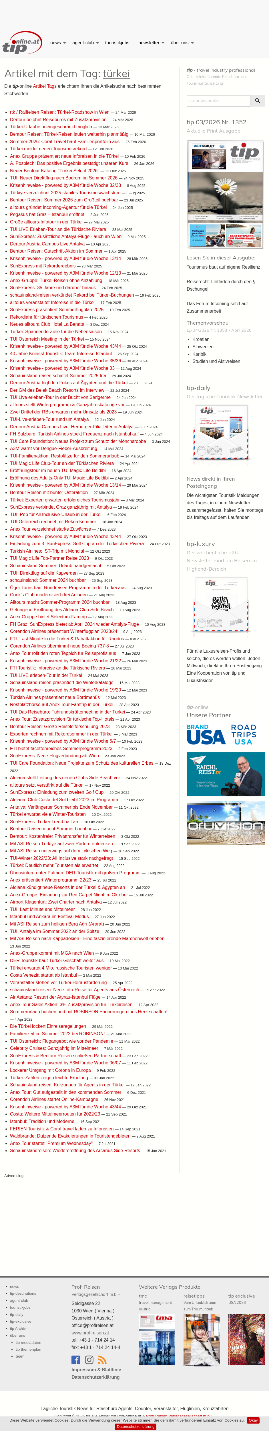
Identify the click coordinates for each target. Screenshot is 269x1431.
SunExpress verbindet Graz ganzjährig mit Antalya (61, 507)
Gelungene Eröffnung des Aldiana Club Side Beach (62, 609)
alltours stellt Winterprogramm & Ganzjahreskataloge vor (68, 404)
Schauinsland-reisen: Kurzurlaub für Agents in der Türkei (68, 1084)
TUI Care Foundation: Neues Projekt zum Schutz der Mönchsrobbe (78, 441)
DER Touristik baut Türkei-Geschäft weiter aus (57, 960)
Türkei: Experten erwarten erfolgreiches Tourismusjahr (65, 499)
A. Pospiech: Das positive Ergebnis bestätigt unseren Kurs (69, 163)
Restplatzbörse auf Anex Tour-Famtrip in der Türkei (62, 704)
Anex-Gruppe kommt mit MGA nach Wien (52, 953)
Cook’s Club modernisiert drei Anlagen (49, 594)
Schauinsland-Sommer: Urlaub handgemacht (56, 565)
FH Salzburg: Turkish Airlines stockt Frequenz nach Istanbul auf (75, 433)
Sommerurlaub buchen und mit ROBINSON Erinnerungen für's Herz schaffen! (89, 1011)
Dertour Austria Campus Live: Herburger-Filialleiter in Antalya (72, 426)
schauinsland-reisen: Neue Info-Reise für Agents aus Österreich (75, 989)
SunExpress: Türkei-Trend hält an (44, 821)
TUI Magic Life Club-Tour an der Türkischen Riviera (62, 463)
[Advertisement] (135, 13)
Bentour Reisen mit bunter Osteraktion (49, 492)
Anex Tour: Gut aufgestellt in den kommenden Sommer (66, 1092)
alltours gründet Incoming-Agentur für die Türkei (59, 207)
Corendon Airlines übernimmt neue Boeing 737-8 (60, 645)
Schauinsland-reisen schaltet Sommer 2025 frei (58, 375)
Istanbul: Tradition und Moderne (42, 1121)
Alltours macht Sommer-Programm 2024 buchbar (60, 602)
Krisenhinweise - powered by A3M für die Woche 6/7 (63, 741)
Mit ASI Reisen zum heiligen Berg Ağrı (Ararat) (57, 924)
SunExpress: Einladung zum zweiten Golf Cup (57, 792)
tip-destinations (23, 1293)
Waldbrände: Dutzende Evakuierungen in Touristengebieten (71, 1136)
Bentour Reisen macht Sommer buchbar (51, 828)
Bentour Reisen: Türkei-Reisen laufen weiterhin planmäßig (70, 134)
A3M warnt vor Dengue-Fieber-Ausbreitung (54, 448)
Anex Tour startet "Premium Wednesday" (52, 1143)
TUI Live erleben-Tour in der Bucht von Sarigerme (61, 397)
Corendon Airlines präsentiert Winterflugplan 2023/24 (64, 631)
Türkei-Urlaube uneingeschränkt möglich (51, 126)
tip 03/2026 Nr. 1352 (216, 122)
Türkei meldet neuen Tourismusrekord (49, 148)
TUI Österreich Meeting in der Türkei (47, 338)
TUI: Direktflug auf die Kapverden (44, 572)
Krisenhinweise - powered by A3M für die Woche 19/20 (66, 689)
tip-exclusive (20, 1321)
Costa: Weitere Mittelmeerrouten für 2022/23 (55, 1114)
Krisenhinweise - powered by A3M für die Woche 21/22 (66, 660)
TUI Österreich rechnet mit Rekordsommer (53, 521)
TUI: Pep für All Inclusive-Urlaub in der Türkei (56, 514)
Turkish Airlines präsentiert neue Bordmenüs (55, 697)
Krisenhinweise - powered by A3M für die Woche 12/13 (66, 273)
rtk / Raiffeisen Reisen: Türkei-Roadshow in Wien (60, 112)
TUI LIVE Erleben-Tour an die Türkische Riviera (58, 229)
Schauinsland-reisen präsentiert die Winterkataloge (62, 682)
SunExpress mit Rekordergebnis (43, 265)
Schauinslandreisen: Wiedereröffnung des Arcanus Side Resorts (76, 1150)
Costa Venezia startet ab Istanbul (44, 975)
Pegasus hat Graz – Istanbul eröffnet (48, 214)
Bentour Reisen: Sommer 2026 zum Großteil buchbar (64, 199)
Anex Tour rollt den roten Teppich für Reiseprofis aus (63, 653)
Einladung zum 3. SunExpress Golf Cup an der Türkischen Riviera (77, 543)
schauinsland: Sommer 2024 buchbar (48, 580)
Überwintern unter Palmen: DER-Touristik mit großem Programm (76, 872)
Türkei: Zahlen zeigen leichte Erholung (49, 1077)
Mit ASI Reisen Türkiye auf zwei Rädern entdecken (62, 843)
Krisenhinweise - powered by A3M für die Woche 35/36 (66, 360)
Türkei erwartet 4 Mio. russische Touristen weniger (61, 968)
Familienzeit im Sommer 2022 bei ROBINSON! (58, 1033)
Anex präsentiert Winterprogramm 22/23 (51, 880)
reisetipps (200, 1302)
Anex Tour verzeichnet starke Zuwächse (51, 529)
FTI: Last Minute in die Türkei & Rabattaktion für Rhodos (67, 638)
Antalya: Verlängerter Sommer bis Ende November (62, 806)
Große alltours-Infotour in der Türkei (47, 221)
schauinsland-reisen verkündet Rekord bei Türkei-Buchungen (72, 295)
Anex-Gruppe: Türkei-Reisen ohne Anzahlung (56, 280)
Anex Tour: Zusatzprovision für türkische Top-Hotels (62, 719)
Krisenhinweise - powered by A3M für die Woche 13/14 (66, 258)
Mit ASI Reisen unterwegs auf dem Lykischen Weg (61, 850)
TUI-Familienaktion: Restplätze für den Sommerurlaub (65, 455)
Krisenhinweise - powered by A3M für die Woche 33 (63, 368)
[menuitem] (23, 43)
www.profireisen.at (90, 1332)
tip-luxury (201, 544)
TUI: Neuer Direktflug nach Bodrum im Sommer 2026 (64, 177)
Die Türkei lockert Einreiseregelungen (48, 1026)
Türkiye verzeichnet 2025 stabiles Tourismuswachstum (66, 192)
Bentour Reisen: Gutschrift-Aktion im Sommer (57, 251)
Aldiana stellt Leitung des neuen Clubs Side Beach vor (65, 777)
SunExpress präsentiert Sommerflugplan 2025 (57, 309)
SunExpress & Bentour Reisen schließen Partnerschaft (66, 1055)
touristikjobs (117, 42)
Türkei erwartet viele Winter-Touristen (48, 814)
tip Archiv (18, 1328)
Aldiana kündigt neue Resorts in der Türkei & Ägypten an (68, 887)
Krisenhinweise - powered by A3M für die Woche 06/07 (66, 1062)
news (55, 42)
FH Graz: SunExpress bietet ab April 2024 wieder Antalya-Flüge (75, 624)
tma (155, 1302)
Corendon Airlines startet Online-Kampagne (54, 1099)
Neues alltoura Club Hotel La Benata (47, 324)
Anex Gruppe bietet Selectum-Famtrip (49, 616)
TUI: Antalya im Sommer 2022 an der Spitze (55, 931)
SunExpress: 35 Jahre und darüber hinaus (53, 287)
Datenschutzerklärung (135, 1426)
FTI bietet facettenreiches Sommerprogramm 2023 (62, 748)
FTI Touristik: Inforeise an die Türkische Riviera (58, 667)
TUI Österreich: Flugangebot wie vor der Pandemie (62, 1040)
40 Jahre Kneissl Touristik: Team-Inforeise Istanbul (61, 353)
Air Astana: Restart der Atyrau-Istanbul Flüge (56, 997)
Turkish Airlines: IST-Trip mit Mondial (47, 551)
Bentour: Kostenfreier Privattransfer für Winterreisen (63, 836)
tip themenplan (28, 1349)
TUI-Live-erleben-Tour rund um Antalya (50, 419)
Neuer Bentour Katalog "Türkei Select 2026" (55, 170)
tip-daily (198, 388)
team (20, 1356)
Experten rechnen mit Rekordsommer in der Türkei (62, 734)
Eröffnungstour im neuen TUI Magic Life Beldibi (58, 470)
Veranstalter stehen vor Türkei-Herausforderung (59, 982)
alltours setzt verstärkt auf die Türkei (47, 785)
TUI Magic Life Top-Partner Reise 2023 (50, 558)
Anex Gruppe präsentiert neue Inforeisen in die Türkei (65, 156)
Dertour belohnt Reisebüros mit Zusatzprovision (59, 119)
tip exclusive (241, 1299)
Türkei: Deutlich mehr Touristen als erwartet (54, 865)
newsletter (149, 42)
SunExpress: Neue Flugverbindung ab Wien (55, 755)
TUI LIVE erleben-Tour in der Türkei (46, 675)
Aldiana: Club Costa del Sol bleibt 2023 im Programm (64, 799)
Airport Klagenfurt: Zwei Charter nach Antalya (56, 902)
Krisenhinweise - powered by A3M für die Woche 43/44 (66, 346)
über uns (179, 42)
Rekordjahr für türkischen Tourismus (47, 317)
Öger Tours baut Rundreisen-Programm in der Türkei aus (68, 587)
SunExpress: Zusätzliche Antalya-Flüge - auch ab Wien (66, 236)
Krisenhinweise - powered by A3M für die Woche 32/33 (66, 185)
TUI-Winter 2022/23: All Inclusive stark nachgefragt (62, 858)
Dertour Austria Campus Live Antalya (48, 243)
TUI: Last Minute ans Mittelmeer (43, 909)
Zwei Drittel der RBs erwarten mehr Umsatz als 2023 (64, 411)
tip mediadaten (28, 1342)
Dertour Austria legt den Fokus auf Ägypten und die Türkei (69, 382)
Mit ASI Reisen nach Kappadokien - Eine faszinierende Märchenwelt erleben (88, 938)
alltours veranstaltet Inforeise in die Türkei (53, 302)
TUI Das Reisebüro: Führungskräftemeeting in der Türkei (68, 711)
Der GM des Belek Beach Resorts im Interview (57, 390)
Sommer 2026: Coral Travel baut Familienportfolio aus (65, 141)
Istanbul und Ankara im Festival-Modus (50, 916)
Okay (253, 1420)
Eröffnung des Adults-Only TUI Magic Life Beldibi (60, 477)
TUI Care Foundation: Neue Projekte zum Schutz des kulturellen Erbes (82, 763)
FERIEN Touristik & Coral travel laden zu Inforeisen (62, 1128)
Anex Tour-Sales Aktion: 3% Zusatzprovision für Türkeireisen (72, 1004)
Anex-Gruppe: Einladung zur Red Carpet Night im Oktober (69, 894)
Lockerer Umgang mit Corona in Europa (51, 1070)
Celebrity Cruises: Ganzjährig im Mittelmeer (54, 1048)
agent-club (83, 42)
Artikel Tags (44, 86)
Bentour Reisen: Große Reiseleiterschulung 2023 (60, 726)
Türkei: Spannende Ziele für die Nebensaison (56, 331)
